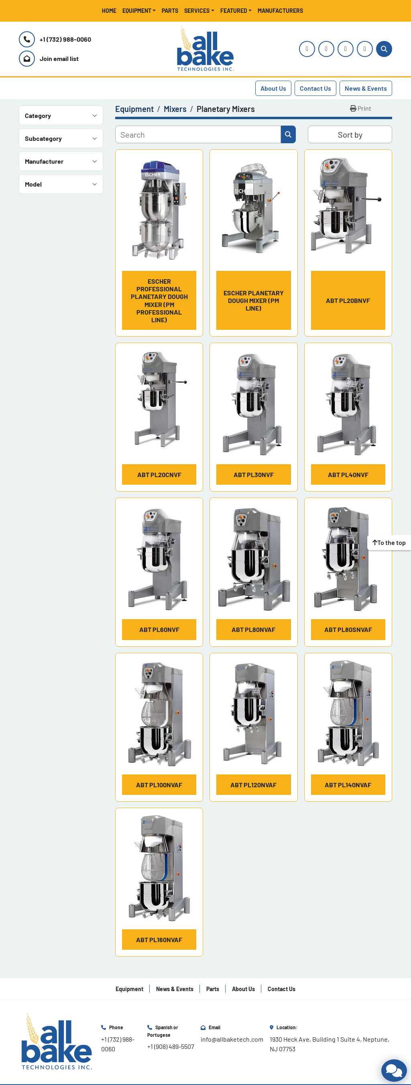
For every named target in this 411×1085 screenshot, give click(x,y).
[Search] (384, 49)
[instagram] (307, 49)
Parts (170, 10)
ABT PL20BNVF (348, 300)
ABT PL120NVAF (253, 784)
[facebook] (346, 49)
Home (109, 10)
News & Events (366, 88)
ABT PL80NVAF (253, 629)
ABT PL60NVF (159, 629)
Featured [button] (233, 10)
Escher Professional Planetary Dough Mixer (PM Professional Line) (159, 300)
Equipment (136, 10)
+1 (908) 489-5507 (170, 1046)
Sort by (350, 134)
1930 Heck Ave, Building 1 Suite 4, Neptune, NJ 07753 (330, 1043)
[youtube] (326, 49)
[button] (139, 10)
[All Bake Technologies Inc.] (57, 1041)
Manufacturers (280, 10)
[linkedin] (365, 49)
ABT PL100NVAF (159, 784)
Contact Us (315, 88)
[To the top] (389, 542)
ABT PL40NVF (348, 474)
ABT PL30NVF (254, 474)
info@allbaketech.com (232, 1039)
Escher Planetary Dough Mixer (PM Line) (254, 300)
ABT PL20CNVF (159, 474)
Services (197, 10)
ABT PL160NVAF (159, 939)
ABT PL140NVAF (348, 784)
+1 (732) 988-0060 (65, 39)
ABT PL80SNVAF (348, 629)
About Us (273, 88)
